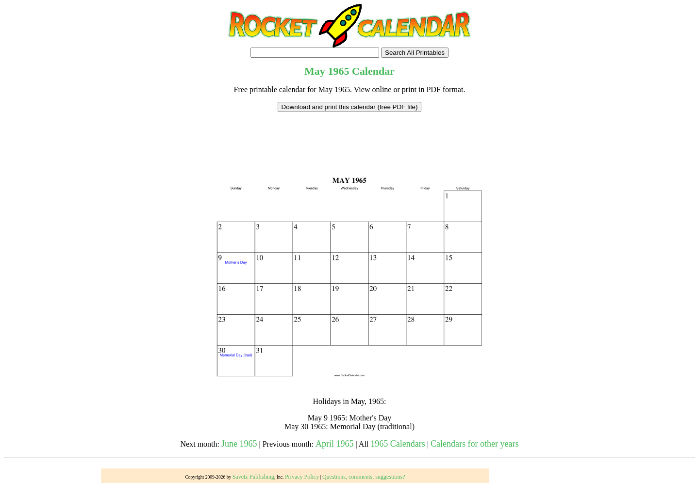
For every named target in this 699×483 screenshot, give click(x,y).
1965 (338, 71)
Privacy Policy (302, 476)
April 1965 (335, 444)
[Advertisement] (349, 134)
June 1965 (239, 444)
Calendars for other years (474, 444)
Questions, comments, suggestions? (363, 476)
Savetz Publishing (253, 476)
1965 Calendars (397, 444)
